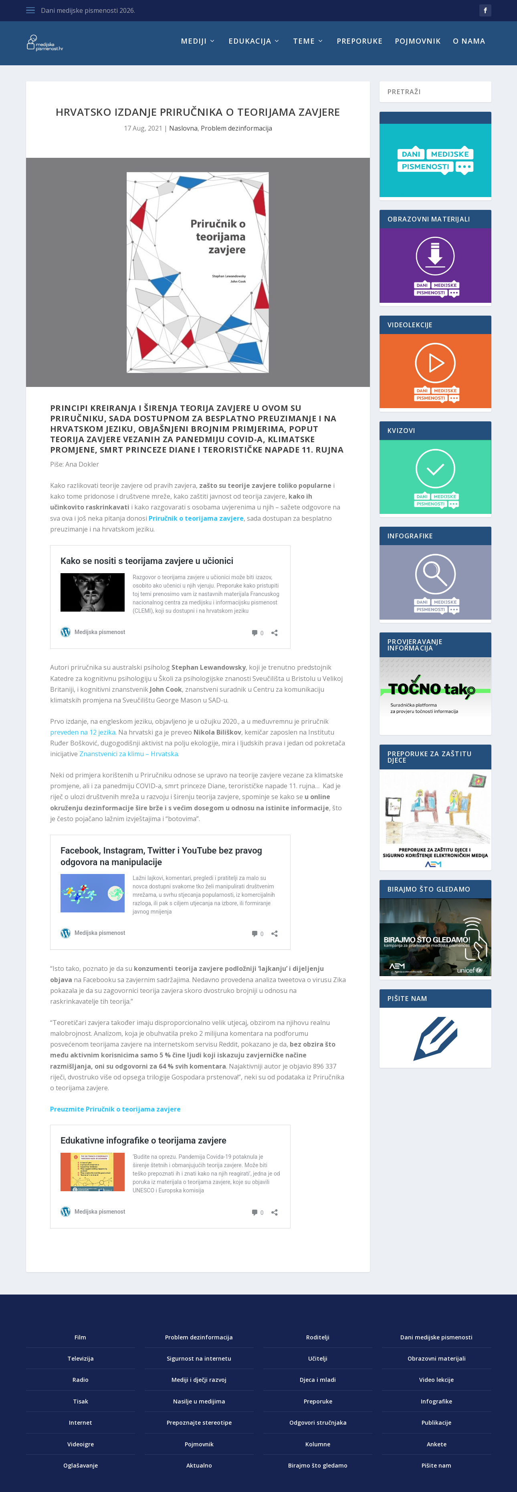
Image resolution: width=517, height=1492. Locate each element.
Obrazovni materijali (437, 1364)
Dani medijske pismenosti (436, 1343)
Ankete (436, 1450)
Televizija (80, 1364)
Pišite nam (436, 1471)
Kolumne (317, 1450)
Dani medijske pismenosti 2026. (88, 10)
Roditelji (317, 1343)
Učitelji (317, 1364)
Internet (80, 1428)
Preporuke (360, 47)
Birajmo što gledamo (317, 1471)
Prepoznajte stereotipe (199, 1428)
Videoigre (80, 1450)
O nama (469, 47)
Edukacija (249, 47)
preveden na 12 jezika (82, 737)
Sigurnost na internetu (199, 1364)
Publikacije (436, 1428)
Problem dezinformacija (236, 133)
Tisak (80, 1407)
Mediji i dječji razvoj (199, 1385)
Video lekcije (436, 1385)
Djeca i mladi (318, 1385)
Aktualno (199, 1471)
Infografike (436, 1407)
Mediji (194, 47)
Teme (304, 47)
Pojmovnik (418, 47)
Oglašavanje (80, 1471)
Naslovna (183, 133)
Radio (81, 1385)
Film (80, 1343)
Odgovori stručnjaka (318, 1428)
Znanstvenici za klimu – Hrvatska (128, 759)
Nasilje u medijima (199, 1407)
